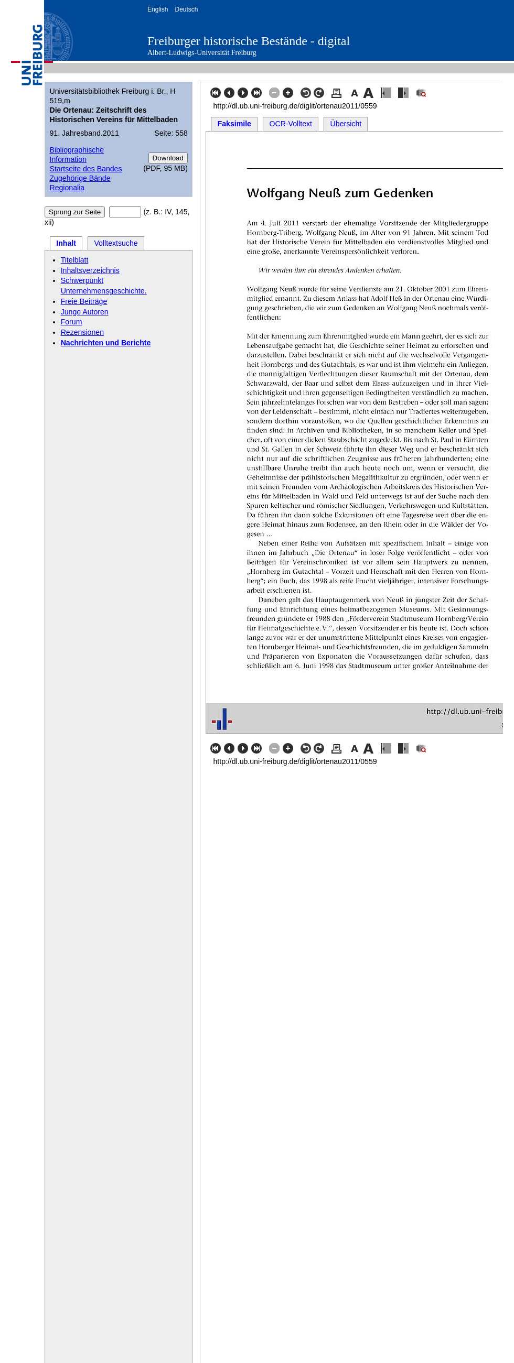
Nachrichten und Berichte (106, 343)
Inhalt (66, 243)
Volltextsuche (115, 243)
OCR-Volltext (291, 123)
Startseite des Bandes (85, 169)
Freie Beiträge (84, 301)
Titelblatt (75, 260)
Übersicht (346, 123)
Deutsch (186, 9)
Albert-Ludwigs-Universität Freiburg (201, 53)
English (157, 9)
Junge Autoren (85, 312)
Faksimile (234, 123)
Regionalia (66, 187)
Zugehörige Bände (79, 178)
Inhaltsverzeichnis (90, 270)
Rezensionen (82, 332)
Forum (71, 322)
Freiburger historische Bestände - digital (248, 41)
